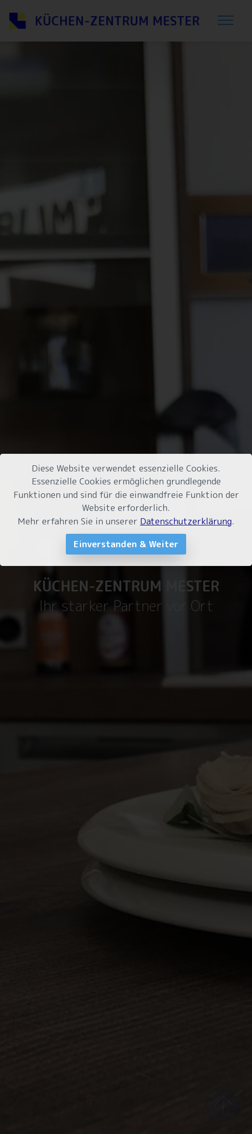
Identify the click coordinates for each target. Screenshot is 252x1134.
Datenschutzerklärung (186, 521)
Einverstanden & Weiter (126, 544)
